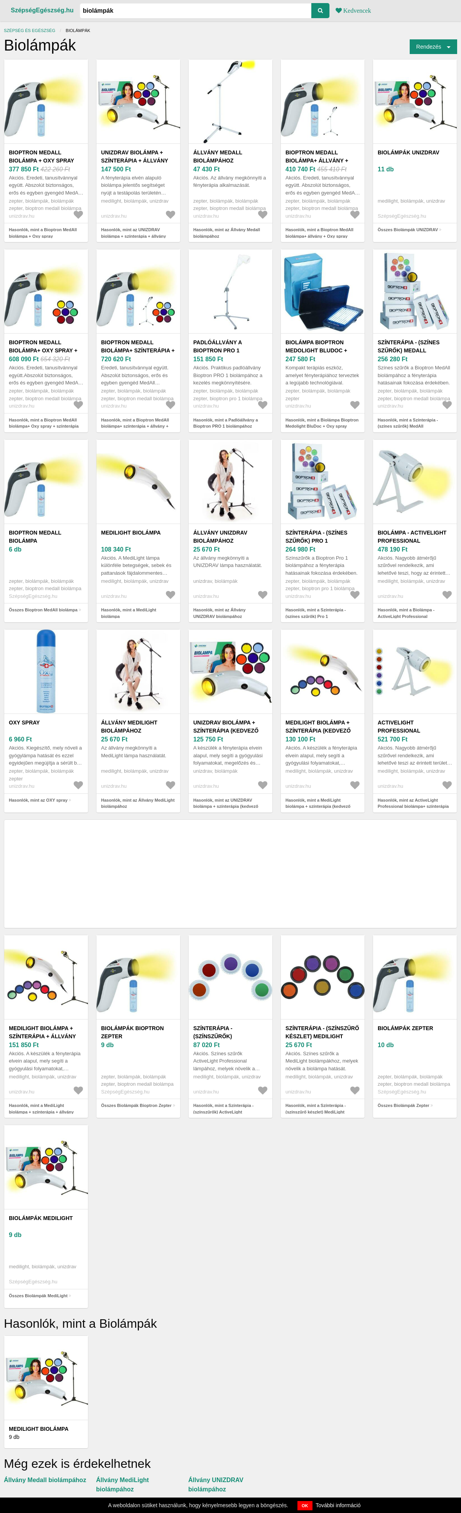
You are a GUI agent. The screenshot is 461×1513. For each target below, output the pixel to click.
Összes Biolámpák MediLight (38, 1295)
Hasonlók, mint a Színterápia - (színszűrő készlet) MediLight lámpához (315, 1111)
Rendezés (428, 47)
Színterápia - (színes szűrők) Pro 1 (316, 537)
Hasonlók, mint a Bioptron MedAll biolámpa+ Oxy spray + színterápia (44, 423)
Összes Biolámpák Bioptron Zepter (136, 1105)
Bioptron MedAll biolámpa (35, 537)
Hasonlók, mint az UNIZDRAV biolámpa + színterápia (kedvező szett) (225, 806)
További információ (338, 1505)
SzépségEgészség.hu (42, 10)
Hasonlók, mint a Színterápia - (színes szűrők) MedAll (408, 423)
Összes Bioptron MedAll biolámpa (43, 610)
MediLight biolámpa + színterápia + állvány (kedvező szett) (42, 1036)
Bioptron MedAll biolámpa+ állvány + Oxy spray (316, 160)
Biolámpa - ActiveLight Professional (412, 537)
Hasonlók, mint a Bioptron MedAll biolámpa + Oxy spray (43, 233)
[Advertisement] (230, 874)
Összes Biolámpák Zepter (403, 1105)
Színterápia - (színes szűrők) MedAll (409, 346)
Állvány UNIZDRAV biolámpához (220, 537)
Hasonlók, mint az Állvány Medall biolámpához (226, 233)
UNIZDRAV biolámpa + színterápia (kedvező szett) (225, 730)
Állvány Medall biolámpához (217, 156)
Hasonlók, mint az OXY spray (38, 800)
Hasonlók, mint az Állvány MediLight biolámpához (138, 803)
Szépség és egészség (29, 30)
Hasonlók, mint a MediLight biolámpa (128, 613)
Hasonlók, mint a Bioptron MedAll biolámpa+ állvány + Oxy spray (319, 233)
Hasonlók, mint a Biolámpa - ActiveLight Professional (406, 613)
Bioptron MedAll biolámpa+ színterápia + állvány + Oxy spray (138, 350)
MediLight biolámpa (131, 533)
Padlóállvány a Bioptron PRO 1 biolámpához (217, 350)
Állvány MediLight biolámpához (129, 726)
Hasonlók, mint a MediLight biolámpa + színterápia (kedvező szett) (317, 806)
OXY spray (24, 722)
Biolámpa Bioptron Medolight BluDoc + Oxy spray (316, 350)
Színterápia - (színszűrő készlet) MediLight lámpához (322, 1036)
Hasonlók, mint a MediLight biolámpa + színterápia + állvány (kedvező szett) (41, 1111)
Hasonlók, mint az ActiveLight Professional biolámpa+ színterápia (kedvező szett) (413, 806)
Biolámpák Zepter (405, 1028)
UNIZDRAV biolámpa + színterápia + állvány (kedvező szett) (134, 160)
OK (305, 1505)
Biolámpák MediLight (41, 1218)
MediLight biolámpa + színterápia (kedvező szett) (318, 730)
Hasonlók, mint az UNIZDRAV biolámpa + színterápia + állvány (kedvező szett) (133, 236)
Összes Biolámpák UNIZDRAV (408, 229)
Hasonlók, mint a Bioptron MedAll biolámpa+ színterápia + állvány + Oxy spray (135, 426)
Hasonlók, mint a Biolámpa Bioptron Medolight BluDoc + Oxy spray (321, 423)
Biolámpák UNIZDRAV (408, 152)
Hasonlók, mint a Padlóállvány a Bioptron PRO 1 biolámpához (225, 423)
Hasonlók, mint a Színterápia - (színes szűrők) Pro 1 (315, 613)
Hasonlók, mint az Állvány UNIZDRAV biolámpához (219, 613)
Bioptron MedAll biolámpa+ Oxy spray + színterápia (43, 350)
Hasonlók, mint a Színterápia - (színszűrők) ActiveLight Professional (223, 1111)
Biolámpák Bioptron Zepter (132, 1032)
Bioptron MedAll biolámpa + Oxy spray (41, 156)
